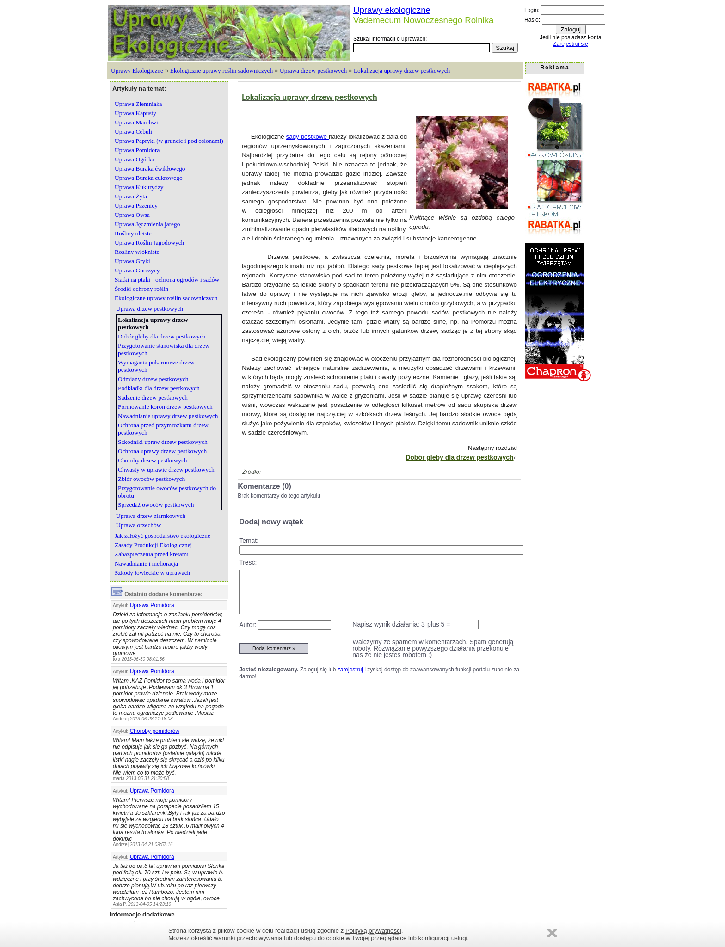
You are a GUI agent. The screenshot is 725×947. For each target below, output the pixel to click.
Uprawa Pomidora (152, 605)
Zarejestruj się (570, 44)
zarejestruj (350, 669)
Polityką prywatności (373, 930)
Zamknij (552, 933)
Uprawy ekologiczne (391, 10)
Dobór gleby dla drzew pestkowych (459, 457)
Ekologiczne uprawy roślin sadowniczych (221, 70)
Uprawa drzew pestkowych (313, 70)
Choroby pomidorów (154, 731)
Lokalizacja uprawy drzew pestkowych (402, 70)
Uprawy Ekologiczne (137, 70)
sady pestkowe (307, 136)
